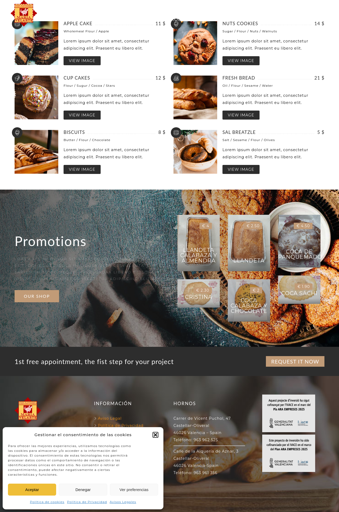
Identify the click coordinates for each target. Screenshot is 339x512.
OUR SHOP (37, 296)
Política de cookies (47, 502)
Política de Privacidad (87, 502)
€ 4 (205, 226)
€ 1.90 (303, 286)
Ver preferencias (133, 489)
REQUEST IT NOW (295, 361)
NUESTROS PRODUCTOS (169, 19)
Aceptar (32, 489)
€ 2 (256, 290)
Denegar (83, 489)
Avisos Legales (123, 502)
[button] (155, 434)
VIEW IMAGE (82, 60)
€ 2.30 (202, 290)
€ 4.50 (303, 226)
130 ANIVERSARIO (222, 7)
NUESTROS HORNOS (166, 7)
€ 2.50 (253, 226)
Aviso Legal (110, 418)
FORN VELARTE (113, 7)
